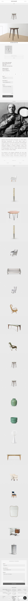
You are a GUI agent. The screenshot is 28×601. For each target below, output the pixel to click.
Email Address (5, 80)
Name (3, 76)
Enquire (3, 84)
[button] (25, 598)
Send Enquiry (8, 96)
